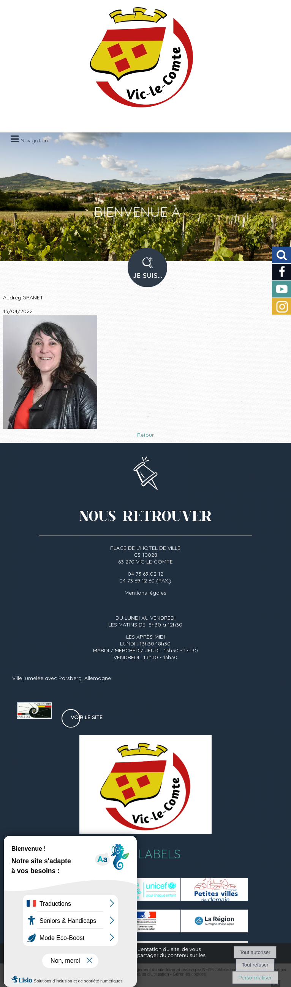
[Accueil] (136, 61)
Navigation (34, 140)
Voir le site (87, 717)
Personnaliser (255, 977)
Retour (145, 434)
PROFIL (145, 272)
